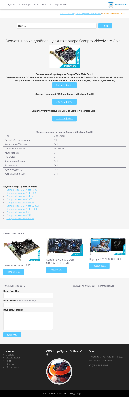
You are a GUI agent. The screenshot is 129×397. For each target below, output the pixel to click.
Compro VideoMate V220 (18, 215)
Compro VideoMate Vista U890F (22, 192)
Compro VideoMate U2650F (20, 218)
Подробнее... (13, 271)
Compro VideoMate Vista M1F (21, 196)
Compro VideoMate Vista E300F (22, 208)
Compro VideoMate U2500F (20, 202)
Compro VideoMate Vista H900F (22, 189)
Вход (36, 4)
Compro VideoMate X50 (18, 211)
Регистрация (24, 4)
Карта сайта (61, 4)
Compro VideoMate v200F (19, 199)
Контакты (47, 4)
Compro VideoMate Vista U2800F (23, 205)
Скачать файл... (65, 85)
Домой (11, 4)
